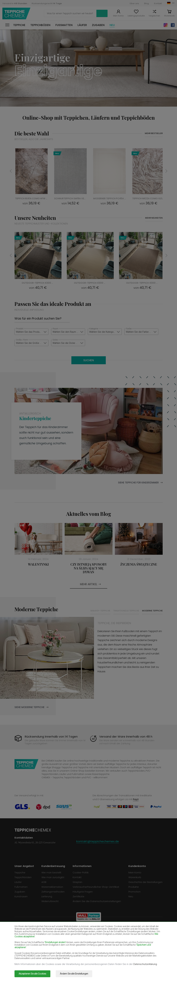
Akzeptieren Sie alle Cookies (32, 973)
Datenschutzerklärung (145, 964)
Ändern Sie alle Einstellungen (74, 973)
